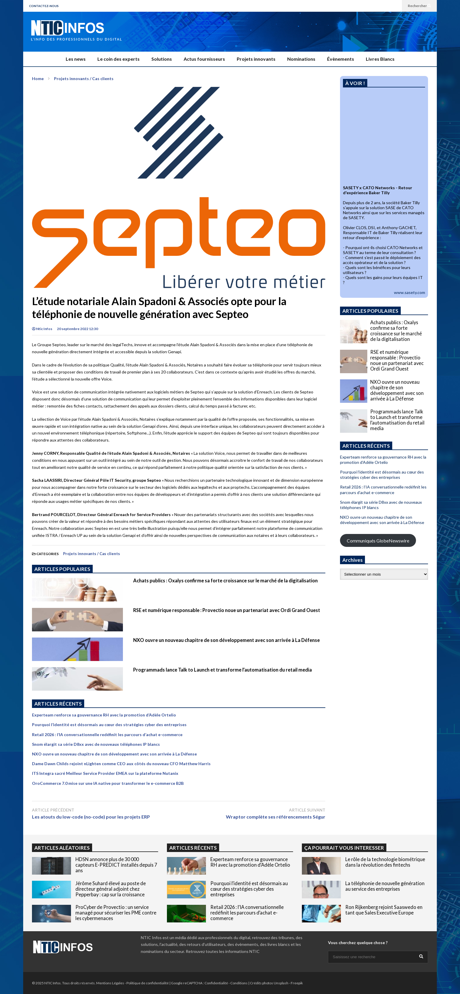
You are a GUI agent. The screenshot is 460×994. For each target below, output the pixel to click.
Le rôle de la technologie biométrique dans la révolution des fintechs (385, 862)
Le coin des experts (118, 59)
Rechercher (419, 6)
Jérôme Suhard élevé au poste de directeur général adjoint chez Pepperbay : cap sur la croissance (110, 888)
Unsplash (281, 983)
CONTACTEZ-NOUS (44, 6)
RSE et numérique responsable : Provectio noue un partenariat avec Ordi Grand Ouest (226, 610)
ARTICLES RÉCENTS (193, 848)
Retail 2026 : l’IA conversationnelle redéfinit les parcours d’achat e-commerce (107, 734)
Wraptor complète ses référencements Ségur (275, 816)
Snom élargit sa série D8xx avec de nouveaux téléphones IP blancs (96, 744)
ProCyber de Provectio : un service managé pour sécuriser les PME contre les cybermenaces (115, 912)
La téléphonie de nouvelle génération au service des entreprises (385, 886)
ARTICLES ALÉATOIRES (62, 848)
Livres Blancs (380, 59)
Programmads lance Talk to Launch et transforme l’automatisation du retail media (222, 669)
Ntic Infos (42, 329)
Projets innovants (256, 59)
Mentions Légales (110, 983)
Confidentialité (216, 983)
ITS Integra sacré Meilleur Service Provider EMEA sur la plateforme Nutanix (105, 773)
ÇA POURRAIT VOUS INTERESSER (344, 848)
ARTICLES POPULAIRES (62, 569)
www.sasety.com (409, 292)
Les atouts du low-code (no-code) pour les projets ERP (91, 816)
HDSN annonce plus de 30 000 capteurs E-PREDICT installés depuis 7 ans (116, 864)
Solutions (161, 59)
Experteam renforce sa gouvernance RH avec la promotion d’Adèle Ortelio (104, 714)
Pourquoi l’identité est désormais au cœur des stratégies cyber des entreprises (109, 724)
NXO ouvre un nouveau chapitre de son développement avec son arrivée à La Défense (226, 640)
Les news (76, 59)
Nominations (301, 59)
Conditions (239, 983)
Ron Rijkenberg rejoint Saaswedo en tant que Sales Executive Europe (383, 909)
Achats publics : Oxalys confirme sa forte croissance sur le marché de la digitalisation (225, 580)
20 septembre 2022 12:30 (77, 329)
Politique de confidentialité (147, 983)
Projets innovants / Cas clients (91, 553)
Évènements (340, 59)
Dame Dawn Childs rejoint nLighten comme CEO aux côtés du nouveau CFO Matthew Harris (121, 763)
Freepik (297, 983)
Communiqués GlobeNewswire (378, 540)
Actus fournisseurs (204, 59)
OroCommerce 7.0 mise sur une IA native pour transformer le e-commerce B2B (108, 783)
